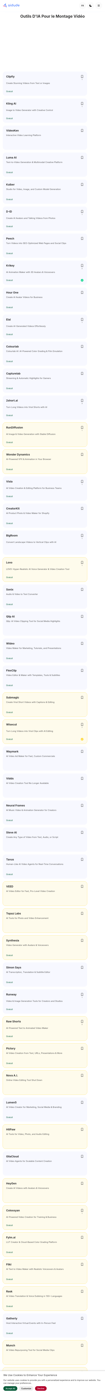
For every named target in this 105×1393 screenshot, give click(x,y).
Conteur (6, 1301)
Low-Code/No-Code (54, 1310)
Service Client (9, 1357)
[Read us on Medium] (99, 1270)
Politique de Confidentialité (59, 1285)
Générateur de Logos (56, 1319)
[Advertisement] (52, 47)
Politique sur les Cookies (84, 1285)
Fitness (28, 1365)
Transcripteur (33, 1329)
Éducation (19, 1365)
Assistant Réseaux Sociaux (83, 1297)
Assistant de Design (16, 1319)
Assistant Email (20, 1297)
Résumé (15, 1301)
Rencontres (8, 1365)
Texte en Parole (19, 1329)
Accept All (10, 1388)
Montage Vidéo (10, 1338)
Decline (40, 1388)
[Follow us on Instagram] (85, 1270)
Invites (62, 1297)
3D (4, 1348)
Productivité (37, 1357)
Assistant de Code (11, 1310)
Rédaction (7, 1297)
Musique (7, 1329)
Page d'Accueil (9, 1285)
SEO (68, 1297)
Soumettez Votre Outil (28, 1285)
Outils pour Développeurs (32, 1310)
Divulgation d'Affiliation (13, 1289)
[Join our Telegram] (92, 1270)
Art (4, 1319)
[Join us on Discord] (78, 1270)
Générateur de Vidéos (28, 1338)
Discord (42, 1285)
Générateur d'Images (36, 1319)
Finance (26, 1357)
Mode (19, 1357)
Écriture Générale (36, 1297)
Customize (26, 1388)
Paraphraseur (51, 1297)
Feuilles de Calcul (73, 1310)
